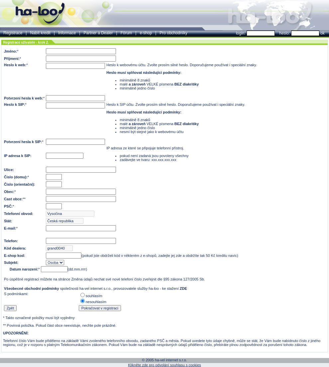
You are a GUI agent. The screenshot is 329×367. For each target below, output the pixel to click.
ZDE (183, 288)
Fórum (126, 33)
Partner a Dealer (98, 33)
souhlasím (94, 296)
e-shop (146, 33)
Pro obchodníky (173, 33)
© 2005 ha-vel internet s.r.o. (164, 360)
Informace (67, 33)
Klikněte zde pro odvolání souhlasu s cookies (164, 365)
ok (322, 33)
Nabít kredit (40, 33)
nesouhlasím (96, 302)
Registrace (12, 33)
